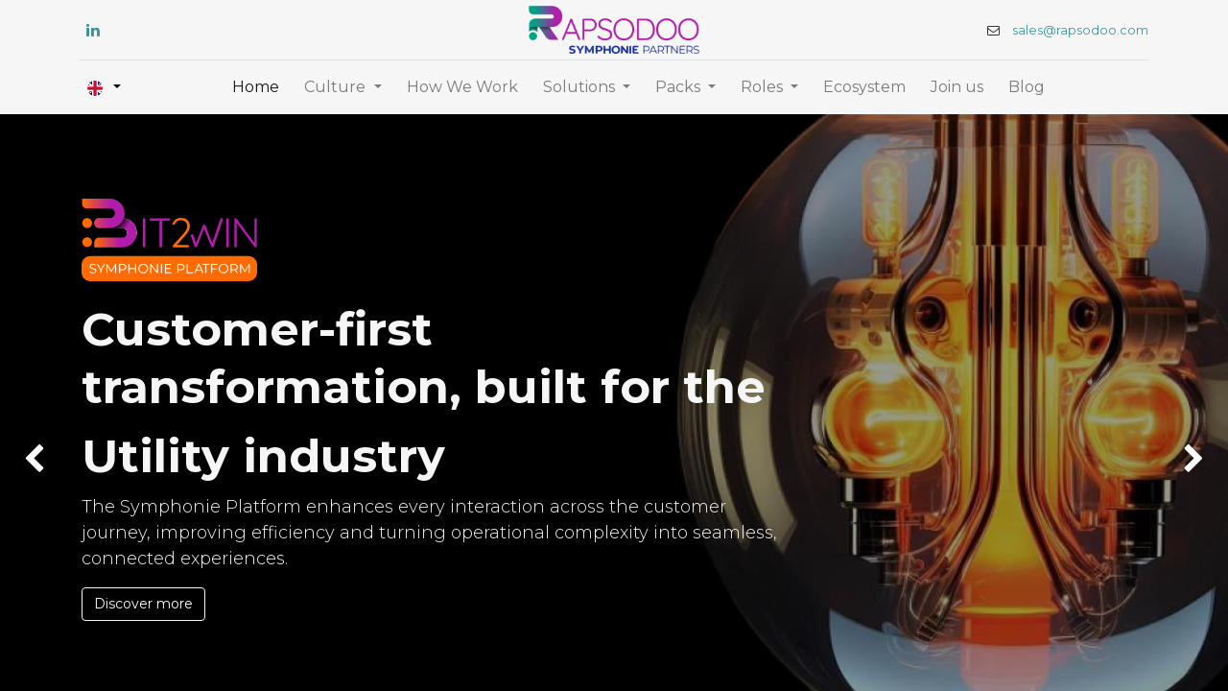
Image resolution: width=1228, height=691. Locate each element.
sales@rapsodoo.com (1078, 30)
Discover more (143, 603)
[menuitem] (255, 87)
